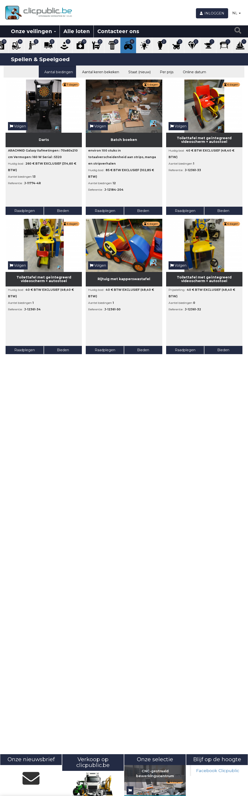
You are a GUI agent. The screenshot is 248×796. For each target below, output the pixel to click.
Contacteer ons (118, 31)
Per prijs (165, 71)
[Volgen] (130, 790)
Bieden (63, 211)
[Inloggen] (212, 13)
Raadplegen (24, 211)
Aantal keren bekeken (99, 71)
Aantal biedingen (57, 71)
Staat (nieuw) (138, 71)
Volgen (18, 126)
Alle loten (76, 31)
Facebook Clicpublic (217, 770)
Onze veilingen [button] (33, 31)
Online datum (193, 71)
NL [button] (236, 13)
